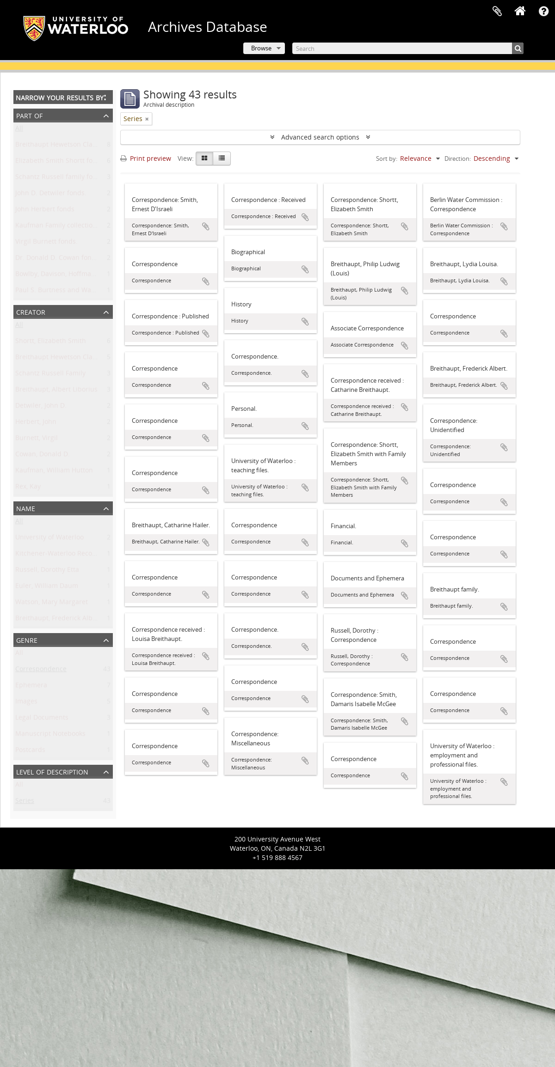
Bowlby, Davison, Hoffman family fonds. (76, 275)
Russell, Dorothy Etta (47, 571)
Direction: (457, 158)
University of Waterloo (49, 539)
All (19, 130)
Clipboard (497, 11)
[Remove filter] (147, 118)
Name (25, 507)
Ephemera (31, 687)
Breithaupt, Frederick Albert (58, 620)
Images (26, 703)
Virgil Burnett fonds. (46, 243)
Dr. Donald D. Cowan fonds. (58, 259)
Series (24, 802)
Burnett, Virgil (36, 439)
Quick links (543, 11)
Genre (26, 639)
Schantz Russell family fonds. (60, 178)
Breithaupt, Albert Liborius (56, 391)
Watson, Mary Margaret (51, 603)
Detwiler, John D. (41, 407)
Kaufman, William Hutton (54, 472)
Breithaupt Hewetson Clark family (67, 358)
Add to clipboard (205, 226)
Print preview (145, 158)
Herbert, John (35, 423)
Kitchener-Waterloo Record (57, 555)
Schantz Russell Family (50, 375)
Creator (30, 311)
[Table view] (222, 158)
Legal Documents (41, 719)
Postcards (30, 751)
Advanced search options (320, 137)
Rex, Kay (28, 488)
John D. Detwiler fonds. (50, 194)
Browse (261, 48)
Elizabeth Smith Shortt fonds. (60, 162)
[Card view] (204, 158)
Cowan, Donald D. (42, 455)
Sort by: (386, 158)
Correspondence (41, 670)
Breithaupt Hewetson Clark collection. (73, 146)
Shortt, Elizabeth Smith (50, 342)
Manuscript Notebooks (50, 735)
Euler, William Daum (46, 587)
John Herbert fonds (44, 211)
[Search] (408, 48)
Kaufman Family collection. (57, 227)
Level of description (52, 771)
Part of (29, 115)
